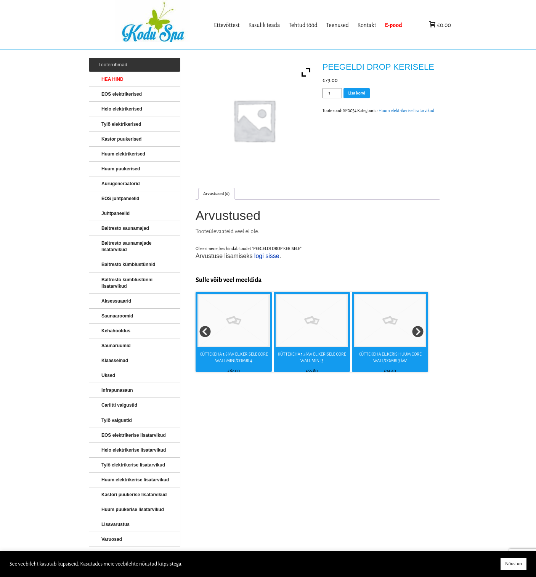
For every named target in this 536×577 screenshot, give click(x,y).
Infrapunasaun (117, 390)
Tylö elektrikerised (121, 124)
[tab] (216, 194)
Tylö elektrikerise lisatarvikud (133, 465)
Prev (205, 332)
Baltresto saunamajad (125, 228)
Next (418, 332)
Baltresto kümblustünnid (128, 264)
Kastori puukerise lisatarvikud (134, 494)
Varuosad (111, 539)
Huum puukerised (120, 168)
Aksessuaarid (116, 301)
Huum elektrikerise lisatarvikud (406, 110)
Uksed (108, 375)
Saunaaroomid (117, 316)
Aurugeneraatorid (120, 183)
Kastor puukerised (121, 139)
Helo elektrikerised (121, 109)
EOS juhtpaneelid (120, 198)
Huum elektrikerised (123, 154)
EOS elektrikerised (121, 94)
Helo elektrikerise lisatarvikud (133, 450)
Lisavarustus (115, 524)
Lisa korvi (356, 93)
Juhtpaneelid (115, 213)
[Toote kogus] (332, 93)
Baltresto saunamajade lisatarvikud (126, 246)
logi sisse (266, 256)
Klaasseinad (114, 360)
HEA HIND (112, 79)
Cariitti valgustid (119, 405)
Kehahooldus (115, 330)
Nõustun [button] (513, 563)
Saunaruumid (116, 345)
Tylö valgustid (116, 420)
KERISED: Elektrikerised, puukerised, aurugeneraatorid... (162, 25)
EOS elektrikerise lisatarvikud (133, 435)
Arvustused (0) (216, 193)
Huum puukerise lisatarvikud (132, 509)
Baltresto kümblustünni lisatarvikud (126, 283)
